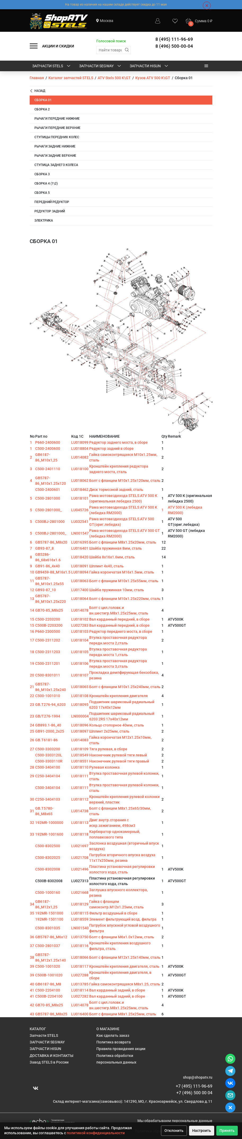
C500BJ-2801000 (50, 521)
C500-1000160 (47, 892)
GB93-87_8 (44, 548)
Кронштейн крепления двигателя (118, 696)
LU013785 (79, 984)
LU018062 (79, 480)
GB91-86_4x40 (47, 566)
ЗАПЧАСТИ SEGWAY (100, 66)
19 (32, 663)
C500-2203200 (47, 619)
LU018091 (79, 566)
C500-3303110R (48, 761)
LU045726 (79, 510)
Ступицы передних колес (56, 137)
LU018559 (79, 919)
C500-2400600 (47, 448)
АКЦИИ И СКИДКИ (58, 46)
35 (32, 913)
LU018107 (79, 675)
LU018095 (79, 704)
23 (32, 704)
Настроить (201, 1130)
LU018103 (79, 631)
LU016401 (79, 548)
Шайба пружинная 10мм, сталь (116, 590)
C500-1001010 (47, 696)
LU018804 (79, 448)
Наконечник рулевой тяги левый (118, 755)
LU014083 (79, 740)
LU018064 (79, 599)
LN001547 (80, 533)
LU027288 (79, 975)
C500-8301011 (47, 675)
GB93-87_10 (45, 590)
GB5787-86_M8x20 (51, 542)
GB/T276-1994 (47, 716)
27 (32, 749)
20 (32, 675)
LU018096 (79, 725)
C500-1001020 (47, 966)
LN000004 (80, 716)
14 (32, 610)
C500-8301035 (47, 928)
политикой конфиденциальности (96, 1133)
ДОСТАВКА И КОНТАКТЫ (51, 1055)
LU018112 (79, 799)
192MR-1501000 (49, 913)
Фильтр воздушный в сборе (113, 913)
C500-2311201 (47, 663)
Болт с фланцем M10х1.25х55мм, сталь (123, 581)
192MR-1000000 (49, 822)
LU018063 (79, 581)
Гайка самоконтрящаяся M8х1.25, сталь (124, 984)
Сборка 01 (43, 100)
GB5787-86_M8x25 (51, 1014)
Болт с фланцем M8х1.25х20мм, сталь (122, 542)
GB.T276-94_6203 (50, 704)
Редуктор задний (49, 211)
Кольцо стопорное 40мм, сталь (116, 725)
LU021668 (79, 892)
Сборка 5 (42, 193)
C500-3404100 (47, 767)
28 (32, 767)
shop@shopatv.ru (197, 1077)
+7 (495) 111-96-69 (194, 1086)
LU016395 (79, 542)
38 (32, 957)
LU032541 (79, 521)
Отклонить (173, 1130)
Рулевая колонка (104, 767)
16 (32, 631)
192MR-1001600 (49, 834)
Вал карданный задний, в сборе (117, 990)
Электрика (43, 220)
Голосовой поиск (111, 41)
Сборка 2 (42, 109)
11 (32, 581)
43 (32, 1014)
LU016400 (79, 1014)
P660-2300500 (47, 631)
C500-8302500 (47, 846)
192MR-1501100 (49, 919)
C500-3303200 (47, 749)
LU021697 (79, 846)
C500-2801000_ (48, 510)
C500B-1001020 (48, 975)
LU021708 (79, 857)
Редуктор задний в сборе (111, 448)
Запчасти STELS (51, 66)
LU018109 (79, 749)
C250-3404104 (47, 776)
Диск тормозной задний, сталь (116, 489)
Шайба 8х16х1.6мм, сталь (112, 557)
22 (32, 696)
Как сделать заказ (112, 1035)
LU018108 (79, 696)
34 (32, 904)
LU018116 (79, 946)
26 (32, 740)
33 (32, 834)
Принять (227, 1130)
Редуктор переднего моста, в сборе (120, 631)
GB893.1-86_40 (48, 725)
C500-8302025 (47, 857)
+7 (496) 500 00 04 (194, 1092)
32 (32, 822)
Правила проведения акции (120, 1049)
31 (32, 811)
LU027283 (79, 625)
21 (32, 687)
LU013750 (79, 937)
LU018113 (79, 822)
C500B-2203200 (48, 625)
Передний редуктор (51, 202)
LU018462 (79, 489)
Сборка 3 (42, 174)
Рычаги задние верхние (55, 156)
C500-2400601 (47, 489)
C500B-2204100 (48, 996)
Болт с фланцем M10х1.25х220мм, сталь (124, 599)
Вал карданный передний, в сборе (119, 619)
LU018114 (79, 990)
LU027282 (79, 996)
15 (32, 619)
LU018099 (79, 442)
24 (32, 725)
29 (32, 776)
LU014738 (79, 811)
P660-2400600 (47, 442)
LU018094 (79, 572)
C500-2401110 (47, 469)
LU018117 (79, 966)
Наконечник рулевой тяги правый (119, 761)
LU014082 (79, 457)
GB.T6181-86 (46, 740)
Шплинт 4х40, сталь (106, 566)
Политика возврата (113, 1042)
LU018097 (79, 731)
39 (32, 966)
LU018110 (79, 767)
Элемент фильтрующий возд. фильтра (122, 919)
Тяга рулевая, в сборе (108, 749)
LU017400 (79, 590)
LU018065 (79, 687)
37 (32, 946)
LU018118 (79, 834)
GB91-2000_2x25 (49, 731)
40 (32, 984)
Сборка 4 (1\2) (46, 183)
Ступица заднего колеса (56, 165)
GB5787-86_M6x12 (51, 937)
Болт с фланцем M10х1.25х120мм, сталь (124, 480)
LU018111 (79, 776)
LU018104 (79, 640)
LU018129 (79, 904)
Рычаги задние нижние (54, 146)
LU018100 (79, 469)
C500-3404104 (47, 788)
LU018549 (79, 755)
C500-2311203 (47, 652)
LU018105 (79, 652)
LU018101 (79, 498)
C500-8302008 (47, 869)
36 (32, 937)
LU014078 (79, 610)
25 (32, 731)
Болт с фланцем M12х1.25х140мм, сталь (124, 957)
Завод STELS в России (49, 1062)
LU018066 (79, 957)
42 (32, 1005)
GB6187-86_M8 (48, 984)
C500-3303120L (48, 755)
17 (32, 640)
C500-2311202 (47, 640)
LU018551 (79, 761)
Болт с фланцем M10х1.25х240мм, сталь (124, 687)
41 (32, 990)
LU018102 (79, 619)
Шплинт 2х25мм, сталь (109, 731)
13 (32, 599)
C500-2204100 (47, 990)
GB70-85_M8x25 (49, 610)
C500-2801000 (47, 498)
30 (32, 799)
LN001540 (80, 928)
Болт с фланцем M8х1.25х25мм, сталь (122, 1014)
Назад (37, 91)
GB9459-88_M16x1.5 (52, 572)
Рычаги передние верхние (57, 128)
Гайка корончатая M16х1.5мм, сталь (121, 572)
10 (32, 572)
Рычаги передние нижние (57, 118)
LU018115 (79, 913)
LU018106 (79, 663)
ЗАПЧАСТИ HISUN (149, 66)
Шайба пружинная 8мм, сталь (115, 548)
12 (32, 590)
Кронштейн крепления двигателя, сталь (124, 966)
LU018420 (79, 557)
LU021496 (79, 869)
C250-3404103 (47, 799)
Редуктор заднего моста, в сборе (118, 442)
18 (32, 652)
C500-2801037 (47, 946)
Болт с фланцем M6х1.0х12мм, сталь (121, 937)
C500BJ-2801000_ (50, 533)
